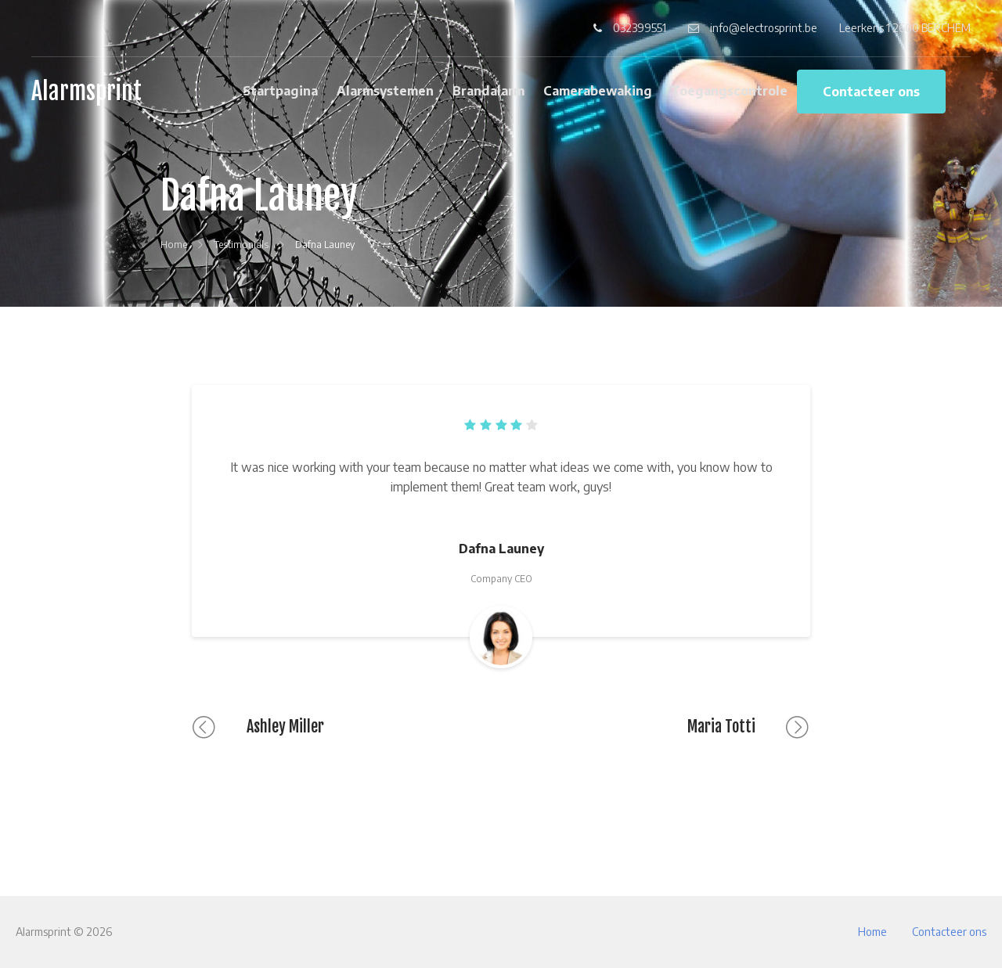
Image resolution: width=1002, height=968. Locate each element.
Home (872, 931)
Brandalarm (488, 91)
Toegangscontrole (729, 91)
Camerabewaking (597, 91)
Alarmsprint (86, 91)
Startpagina (280, 91)
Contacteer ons (871, 91)
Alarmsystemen (385, 91)
